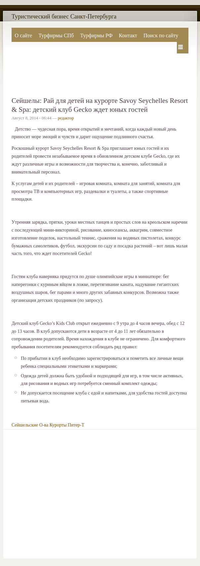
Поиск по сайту (160, 35)
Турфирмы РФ (96, 35)
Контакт (128, 35)
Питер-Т (76, 425)
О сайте (23, 35)
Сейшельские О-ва (30, 425)
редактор (66, 118)
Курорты (58, 425)
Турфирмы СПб (56, 35)
